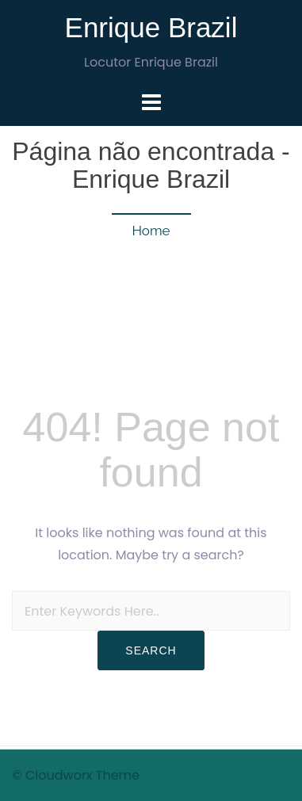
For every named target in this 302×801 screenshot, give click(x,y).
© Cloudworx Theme (76, 775)
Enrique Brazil (151, 27)
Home (151, 230)
